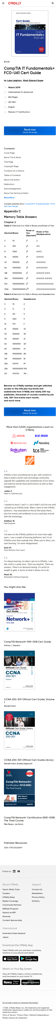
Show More (9, 198)
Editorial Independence (39, 1015)
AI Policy (36, 901)
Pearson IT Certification (19, 112)
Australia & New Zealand (13, 933)
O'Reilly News (8, 897)
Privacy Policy (38, 897)
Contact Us (37, 889)
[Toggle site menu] (3, 3)
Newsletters (37, 893)
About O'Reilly (10, 884)
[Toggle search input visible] (53, 3)
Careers (6, 893)
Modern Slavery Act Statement (14, 1018)
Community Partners (11, 905)
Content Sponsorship (12, 920)
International (9, 928)
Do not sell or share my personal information (20, 1003)
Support (36, 884)
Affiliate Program (10, 908)
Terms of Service (9, 1015)
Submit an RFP (9, 912)
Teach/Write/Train (11, 889)
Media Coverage (10, 901)
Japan (5, 937)
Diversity (6, 916)
